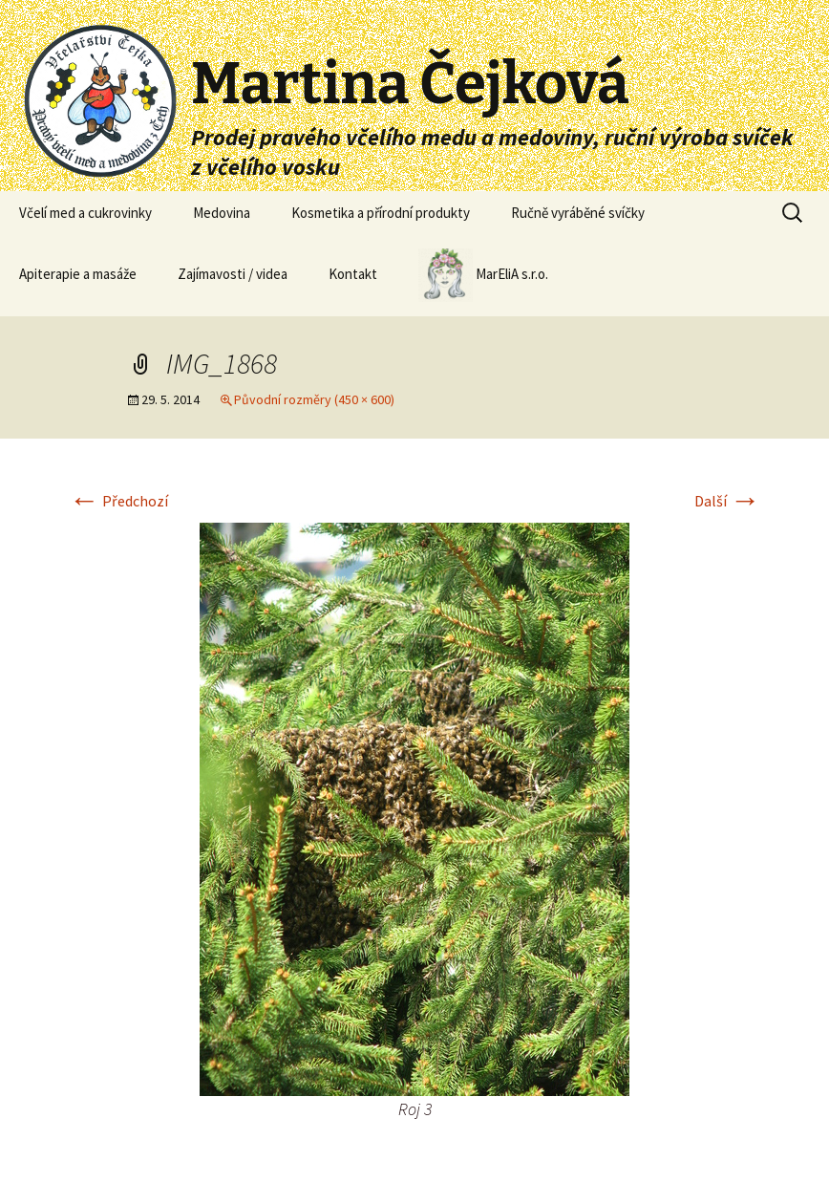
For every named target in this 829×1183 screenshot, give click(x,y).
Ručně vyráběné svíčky (578, 213)
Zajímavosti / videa (232, 274)
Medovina (221, 213)
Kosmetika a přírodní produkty (380, 213)
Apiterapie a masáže (78, 274)
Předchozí (118, 500)
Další (727, 500)
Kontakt (353, 274)
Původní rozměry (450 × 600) (314, 399)
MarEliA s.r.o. (483, 275)
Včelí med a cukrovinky (85, 213)
